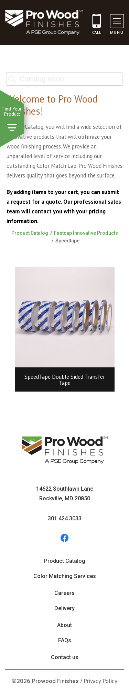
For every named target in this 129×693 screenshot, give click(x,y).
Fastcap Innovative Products (86, 233)
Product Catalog (29, 233)
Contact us (64, 657)
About (64, 625)
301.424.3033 (65, 518)
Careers (64, 593)
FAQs (64, 640)
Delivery (64, 608)
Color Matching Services (64, 576)
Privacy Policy (100, 681)
